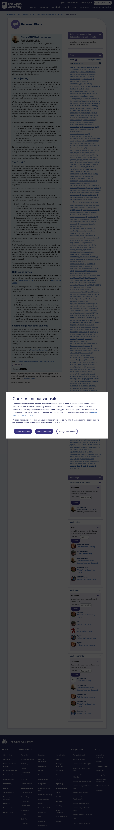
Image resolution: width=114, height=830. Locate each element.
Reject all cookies (44, 432)
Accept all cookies (23, 432)
